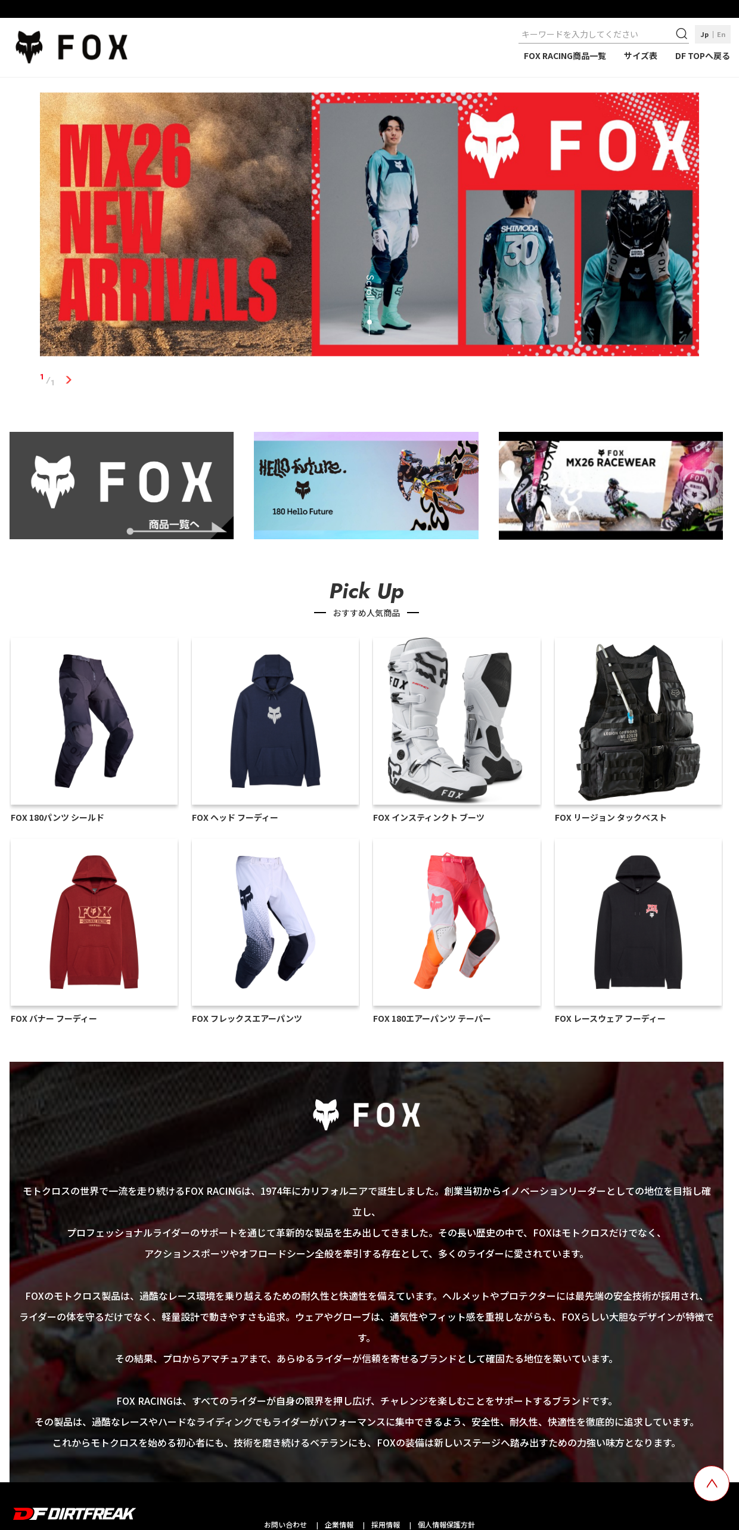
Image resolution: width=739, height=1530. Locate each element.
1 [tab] (68, 380)
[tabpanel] (369, 226)
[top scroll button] (711, 1483)
